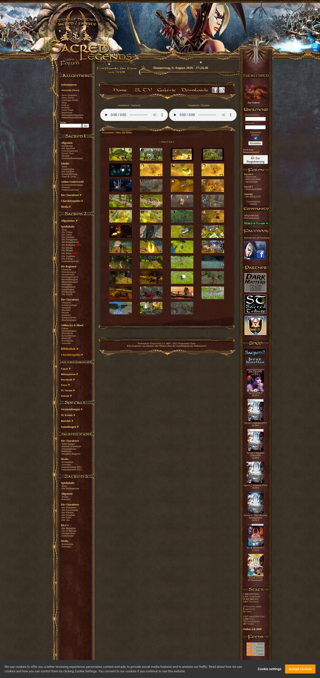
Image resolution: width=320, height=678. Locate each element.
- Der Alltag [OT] (252, 196)
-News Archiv (67, 97)
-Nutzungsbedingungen (72, 115)
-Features (65, 187)
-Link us (65, 105)
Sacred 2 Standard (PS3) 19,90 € (255, 485)
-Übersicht (66, 269)
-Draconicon (67, 333)
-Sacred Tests (67, 153)
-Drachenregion (68, 272)
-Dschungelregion (69, 277)
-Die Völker (67, 232)
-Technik (65, 156)
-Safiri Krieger (68, 444)
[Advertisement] (297, 130)
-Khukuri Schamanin (71, 446)
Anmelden (255, 143)
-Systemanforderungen (72, 158)
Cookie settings (269, 669)
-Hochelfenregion (69, 279)
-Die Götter (66, 234)
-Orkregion (66, 284)
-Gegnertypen (67, 169)
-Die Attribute (67, 171)
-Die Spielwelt (68, 148)
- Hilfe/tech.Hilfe (252, 179)
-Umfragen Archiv (70, 100)
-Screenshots (67, 340)
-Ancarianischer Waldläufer (68, 450)
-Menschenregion (69, 282)
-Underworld (67, 536)
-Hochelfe (66, 310)
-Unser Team (67, 110)
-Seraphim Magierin (70, 454)
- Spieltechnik (251, 181)
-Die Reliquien (68, 245)
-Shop (64, 102)
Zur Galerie (254, 102)
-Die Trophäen (68, 256)
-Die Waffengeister (70, 488)
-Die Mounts (67, 250)
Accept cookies (300, 669)
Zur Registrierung (255, 159)
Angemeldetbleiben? (255, 133)
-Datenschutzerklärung (72, 117)
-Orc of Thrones (68, 531)
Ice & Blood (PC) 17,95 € (255, 547)
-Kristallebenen (68, 335)
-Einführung (67, 146)
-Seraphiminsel (68, 287)
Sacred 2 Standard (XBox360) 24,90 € (255, 454)
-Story (64, 166)
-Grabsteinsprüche (70, 261)
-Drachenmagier (69, 320)
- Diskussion (250, 176)
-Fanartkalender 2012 (71, 467)
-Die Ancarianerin (69, 510)
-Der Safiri (66, 517)
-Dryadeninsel (68, 274)
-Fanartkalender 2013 (71, 469)
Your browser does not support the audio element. (134, 115)
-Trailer (64, 497)
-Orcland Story (68, 533)
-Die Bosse (66, 253)
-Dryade (65, 312)
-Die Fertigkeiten (69, 239)
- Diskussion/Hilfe (253, 189)
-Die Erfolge (67, 258)
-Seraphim (66, 307)
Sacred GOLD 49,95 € (255, 393)
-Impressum (67, 112)
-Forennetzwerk (251, 218)
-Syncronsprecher (69, 151)
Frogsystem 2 (156, 343)
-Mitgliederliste (251, 215)
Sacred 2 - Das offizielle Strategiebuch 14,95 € (255, 516)
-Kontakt (65, 107)
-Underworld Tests (70, 190)
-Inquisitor (66, 315)
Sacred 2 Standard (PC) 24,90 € (255, 423)
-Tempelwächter (69, 317)
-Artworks (66, 343)
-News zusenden (69, 95)
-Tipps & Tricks (68, 176)
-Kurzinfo (66, 499)
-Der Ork (65, 520)
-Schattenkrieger (69, 305)
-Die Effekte (67, 248)
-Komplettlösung (69, 174)
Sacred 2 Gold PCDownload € (255, 577)
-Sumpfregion (67, 289)
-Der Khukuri (67, 512)
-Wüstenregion (68, 292)
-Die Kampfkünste (70, 242)
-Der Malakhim (68, 507)
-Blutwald (66, 338)
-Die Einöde (67, 294)
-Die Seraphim (68, 515)
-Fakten (65, 328)
